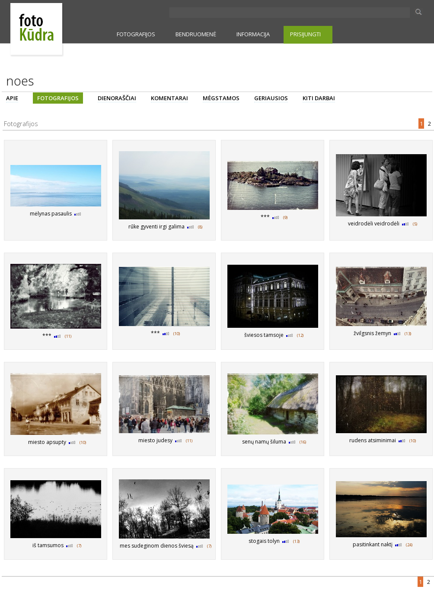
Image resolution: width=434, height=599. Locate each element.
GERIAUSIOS (271, 98)
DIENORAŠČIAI (117, 98)
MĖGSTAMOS (221, 98)
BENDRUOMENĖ (196, 34)
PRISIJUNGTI (305, 34)
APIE (12, 98)
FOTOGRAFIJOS (136, 34)
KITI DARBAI (319, 98)
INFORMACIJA (253, 34)
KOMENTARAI (169, 98)
